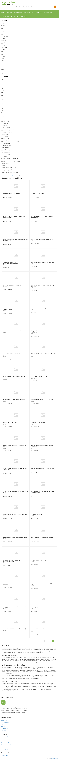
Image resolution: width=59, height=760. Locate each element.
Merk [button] (29, 31)
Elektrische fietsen (6, 12)
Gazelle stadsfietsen (6, 743)
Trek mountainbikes (6, 745)
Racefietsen (38, 12)
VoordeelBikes (54, 758)
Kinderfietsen (5, 16)
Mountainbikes (28, 12)
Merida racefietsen (6, 741)
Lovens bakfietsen (6, 736)
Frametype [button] (29, 20)
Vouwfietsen (23, 16)
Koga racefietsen (5, 738)
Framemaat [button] (29, 76)
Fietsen (13, 175)
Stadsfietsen (18, 12)
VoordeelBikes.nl (6, 175)
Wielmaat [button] (29, 65)
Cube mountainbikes (7, 747)
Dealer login (4, 755)
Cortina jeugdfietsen (6, 749)
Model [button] (29, 117)
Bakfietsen (14, 16)
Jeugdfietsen (48, 12)
